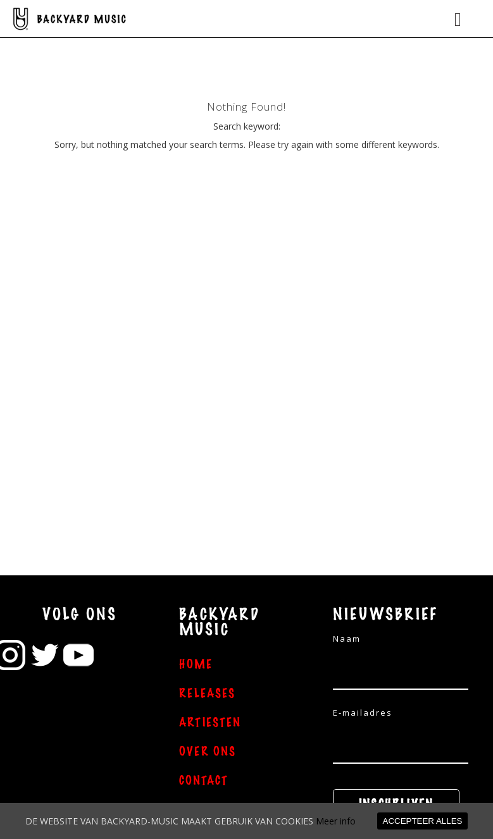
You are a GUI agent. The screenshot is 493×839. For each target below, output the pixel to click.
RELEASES (207, 693)
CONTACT (203, 781)
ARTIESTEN (210, 722)
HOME (196, 664)
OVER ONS (207, 751)
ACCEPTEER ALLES (423, 821)
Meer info (336, 821)
